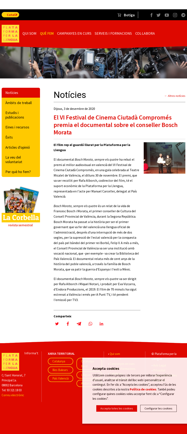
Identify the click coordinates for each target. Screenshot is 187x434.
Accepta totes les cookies (116, 408)
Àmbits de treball (18, 102)
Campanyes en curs (74, 33)
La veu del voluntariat (13, 159)
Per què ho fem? (18, 171)
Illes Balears (60, 370)
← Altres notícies (174, 96)
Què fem (47, 33)
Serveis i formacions (113, 33)
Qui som (29, 33)
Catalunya (58, 361)
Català (12, 15)
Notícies (11, 92)
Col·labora (145, 33)
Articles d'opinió (17, 147)
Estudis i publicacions (14, 115)
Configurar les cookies (158, 408)
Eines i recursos (17, 127)
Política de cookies (143, 389)
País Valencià (60, 378)
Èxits (9, 137)
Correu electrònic (13, 395)
